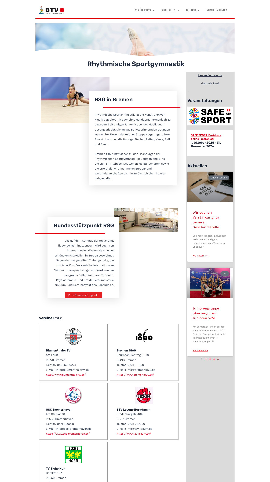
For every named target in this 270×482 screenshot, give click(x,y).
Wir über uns (144, 10)
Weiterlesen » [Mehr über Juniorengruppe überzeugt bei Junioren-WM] (200, 350)
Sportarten (170, 10)
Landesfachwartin (210, 75)
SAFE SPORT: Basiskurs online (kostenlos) (208, 136)
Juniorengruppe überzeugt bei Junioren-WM (206, 313)
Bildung (193, 10)
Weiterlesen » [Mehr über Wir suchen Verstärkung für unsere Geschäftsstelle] (200, 256)
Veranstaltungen (217, 10)
